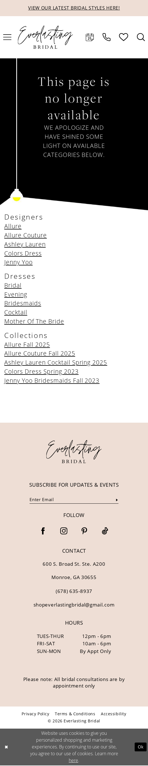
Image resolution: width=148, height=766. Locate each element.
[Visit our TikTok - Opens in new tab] (105, 532)
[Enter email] (74, 500)
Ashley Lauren (25, 244)
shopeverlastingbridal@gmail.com (74, 605)
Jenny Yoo (18, 263)
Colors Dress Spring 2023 (41, 372)
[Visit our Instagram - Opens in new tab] (64, 532)
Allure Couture (25, 235)
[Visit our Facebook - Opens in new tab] (43, 532)
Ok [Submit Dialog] (140, 747)
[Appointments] (90, 38)
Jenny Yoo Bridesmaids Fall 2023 (51, 381)
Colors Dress (23, 254)
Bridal (13, 286)
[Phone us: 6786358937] (106, 38)
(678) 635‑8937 (74, 591)
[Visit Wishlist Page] (124, 37)
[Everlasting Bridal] (45, 37)
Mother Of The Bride (34, 321)
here (73, 761)
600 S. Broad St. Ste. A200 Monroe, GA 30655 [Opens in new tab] (74, 571)
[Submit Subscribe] (116, 500)
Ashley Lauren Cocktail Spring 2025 (55, 363)
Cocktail (15, 313)
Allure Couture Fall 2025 (39, 354)
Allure (13, 226)
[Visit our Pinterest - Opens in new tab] (84, 532)
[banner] (74, 451)
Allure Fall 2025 (27, 345)
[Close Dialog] (6, 747)
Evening (15, 295)
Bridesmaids (22, 304)
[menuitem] (90, 38)
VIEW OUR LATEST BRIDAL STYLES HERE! (74, 8)
